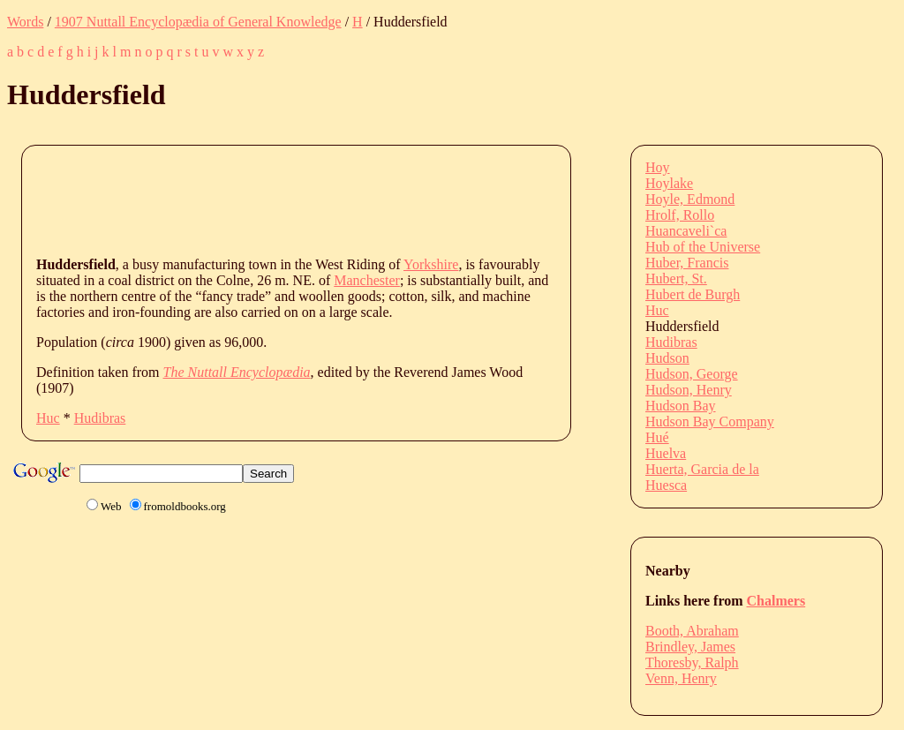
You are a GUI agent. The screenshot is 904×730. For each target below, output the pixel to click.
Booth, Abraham (692, 630)
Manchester (367, 280)
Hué (657, 437)
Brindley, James (690, 646)
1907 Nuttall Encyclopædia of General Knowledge (198, 21)
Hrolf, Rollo (679, 214)
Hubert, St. (676, 278)
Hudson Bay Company (709, 421)
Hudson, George (691, 373)
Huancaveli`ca (686, 230)
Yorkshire (430, 264)
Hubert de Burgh (692, 294)
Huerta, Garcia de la (702, 469)
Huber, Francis (686, 262)
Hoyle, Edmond (689, 199)
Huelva (665, 453)
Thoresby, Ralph (692, 662)
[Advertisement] (357, 199)
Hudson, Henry (688, 389)
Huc (48, 417)
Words (25, 21)
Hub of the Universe (702, 246)
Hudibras (100, 417)
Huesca (666, 485)
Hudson (667, 357)
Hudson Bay (680, 405)
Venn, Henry (681, 678)
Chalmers (776, 600)
